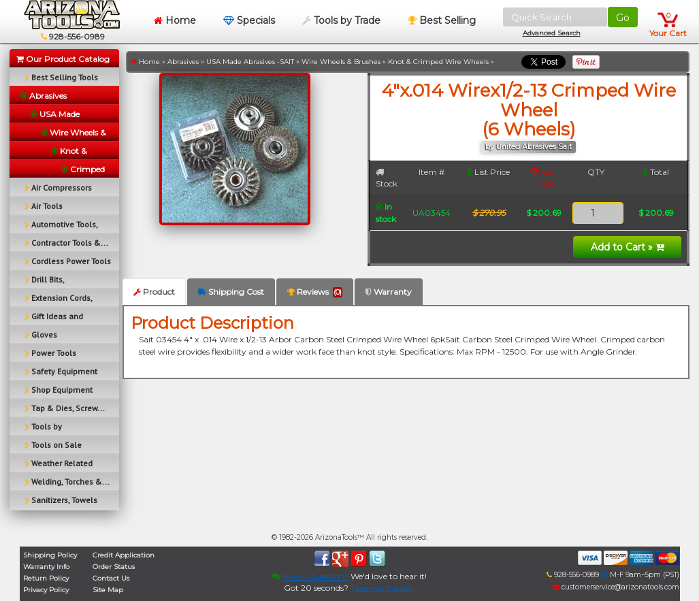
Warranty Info (46, 566)
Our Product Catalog (63, 59)
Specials (249, 20)
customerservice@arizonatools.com (616, 587)
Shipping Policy (50, 555)
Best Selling (442, 20)
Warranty (388, 292)
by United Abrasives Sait (528, 146)
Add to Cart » (627, 247)
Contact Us (111, 578)
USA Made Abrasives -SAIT (250, 61)
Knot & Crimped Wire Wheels (438, 61)
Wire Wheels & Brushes (341, 61)
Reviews (314, 292)
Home (175, 20)
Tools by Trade (341, 20)
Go (623, 18)
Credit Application (124, 555)
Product (154, 292)
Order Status (114, 566)
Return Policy (46, 578)
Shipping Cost (231, 292)
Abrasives (183, 61)
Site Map (108, 589)
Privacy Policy (46, 589)
